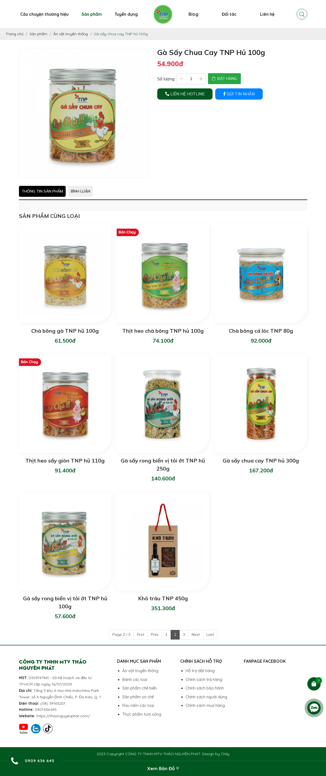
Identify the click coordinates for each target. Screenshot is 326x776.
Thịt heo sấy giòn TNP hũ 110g (65, 460)
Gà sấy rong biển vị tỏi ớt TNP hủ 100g (65, 602)
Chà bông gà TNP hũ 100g (65, 330)
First (140, 634)
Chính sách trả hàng (204, 679)
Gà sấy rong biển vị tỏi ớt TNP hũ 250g (163, 464)
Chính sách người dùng (206, 696)
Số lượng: (166, 78)
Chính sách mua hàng (205, 705)
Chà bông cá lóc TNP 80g (261, 330)
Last (210, 634)
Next (196, 634)
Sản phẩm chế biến (139, 688)
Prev (155, 634)
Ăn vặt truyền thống (140, 670)
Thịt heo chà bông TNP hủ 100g (163, 330)
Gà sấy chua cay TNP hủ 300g (261, 460)
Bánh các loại (134, 679)
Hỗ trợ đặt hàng (200, 670)
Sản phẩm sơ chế (138, 696)
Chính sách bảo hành (205, 688)
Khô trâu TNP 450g (163, 598)
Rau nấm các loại (138, 705)
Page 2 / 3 (121, 634)
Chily (225, 753)
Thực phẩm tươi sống (141, 714)
